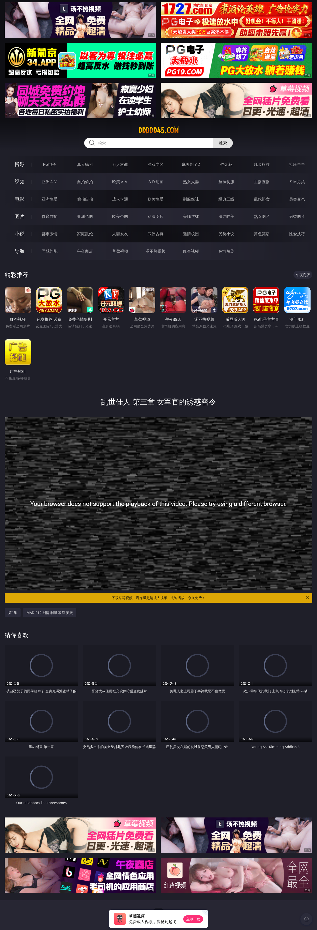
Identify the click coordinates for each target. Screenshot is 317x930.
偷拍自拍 (85, 199)
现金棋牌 (262, 164)
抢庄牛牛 (297, 164)
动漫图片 (155, 216)
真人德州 (85, 164)
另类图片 (297, 216)
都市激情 (49, 233)
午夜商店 (85, 251)
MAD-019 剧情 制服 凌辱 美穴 (49, 612)
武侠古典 (155, 233)
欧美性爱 (155, 199)
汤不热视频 (155, 251)
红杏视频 (191, 251)
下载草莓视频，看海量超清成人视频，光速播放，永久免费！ (211, 598)
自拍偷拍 (85, 181)
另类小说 (226, 233)
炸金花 (226, 164)
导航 (20, 251)
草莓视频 (120, 251)
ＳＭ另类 (297, 181)
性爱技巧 (297, 233)
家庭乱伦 (85, 233)
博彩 (20, 164)
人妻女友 (120, 233)
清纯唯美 (226, 216)
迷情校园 (191, 233)
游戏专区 (155, 164)
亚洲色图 (85, 216)
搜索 (223, 143)
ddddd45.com (158, 130)
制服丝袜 (191, 199)
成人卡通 (120, 199)
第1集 (12, 612)
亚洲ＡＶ (49, 181)
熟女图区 (262, 216)
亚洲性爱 (49, 199)
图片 (20, 216)
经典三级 (226, 199)
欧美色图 (120, 216)
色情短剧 (226, 251)
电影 (20, 199)
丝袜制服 (226, 181)
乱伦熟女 (262, 199)
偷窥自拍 (49, 216)
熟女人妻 (191, 181)
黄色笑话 (262, 233)
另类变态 (297, 199)
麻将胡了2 (191, 164)
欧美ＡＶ (120, 181)
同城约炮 (49, 251)
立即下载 (193, 919)
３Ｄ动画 (155, 181)
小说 (20, 233)
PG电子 (49, 164)
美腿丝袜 (191, 216)
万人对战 (120, 164)
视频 (20, 181)
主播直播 (262, 181)
